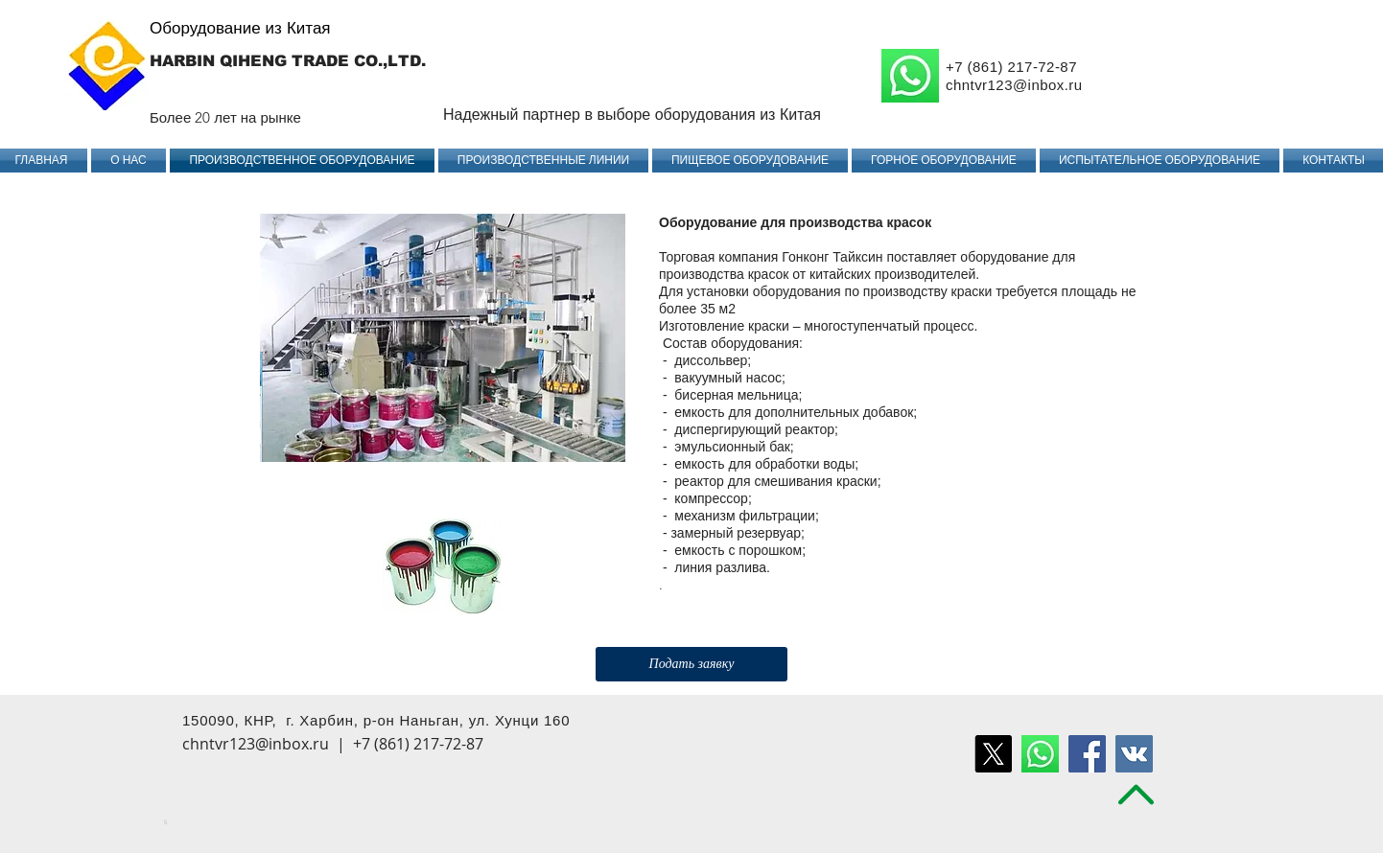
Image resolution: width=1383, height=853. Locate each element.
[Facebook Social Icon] (1087, 753)
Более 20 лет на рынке (225, 117)
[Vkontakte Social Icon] (1134, 753)
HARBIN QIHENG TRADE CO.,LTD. (288, 61)
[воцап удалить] (1040, 753)
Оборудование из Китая (240, 27)
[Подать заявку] (691, 664)
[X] (993, 753)
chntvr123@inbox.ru (1014, 85)
